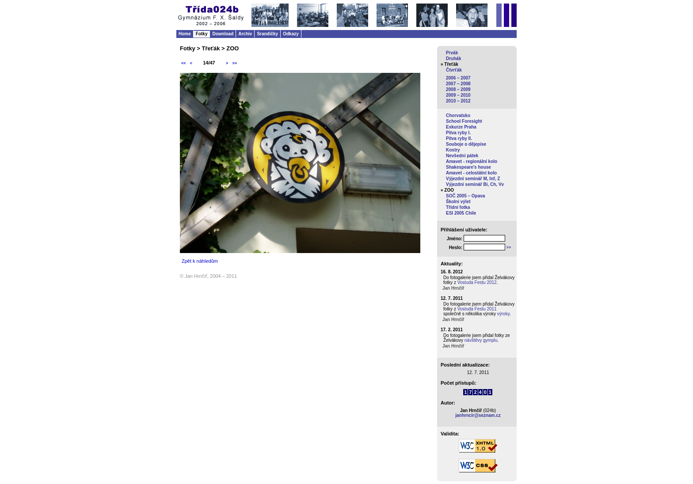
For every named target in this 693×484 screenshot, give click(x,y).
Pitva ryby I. (458, 132)
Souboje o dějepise (466, 144)
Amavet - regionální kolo (471, 161)
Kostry (453, 149)
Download (222, 33)
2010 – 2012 (458, 100)
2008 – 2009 (458, 89)
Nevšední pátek (462, 155)
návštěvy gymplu (481, 340)
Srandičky (267, 33)
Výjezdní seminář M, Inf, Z (473, 178)
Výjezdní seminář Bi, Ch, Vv (475, 184)
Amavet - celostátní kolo (471, 172)
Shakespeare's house (468, 167)
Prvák (452, 52)
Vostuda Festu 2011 (477, 308)
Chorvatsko (458, 115)
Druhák (453, 58)
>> (234, 63)
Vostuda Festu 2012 (477, 282)
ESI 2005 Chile (461, 213)
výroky (503, 313)
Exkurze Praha (461, 127)
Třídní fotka (458, 207)
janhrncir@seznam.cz (478, 415)
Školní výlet (458, 201)
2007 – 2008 (458, 83)
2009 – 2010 (458, 95)
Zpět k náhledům (200, 261)
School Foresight (464, 121)
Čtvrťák (454, 70)
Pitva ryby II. (459, 138)
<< (183, 63)
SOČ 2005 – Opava (465, 195)
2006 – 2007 (458, 78)
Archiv (245, 33)
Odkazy (291, 33)
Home (185, 33)
